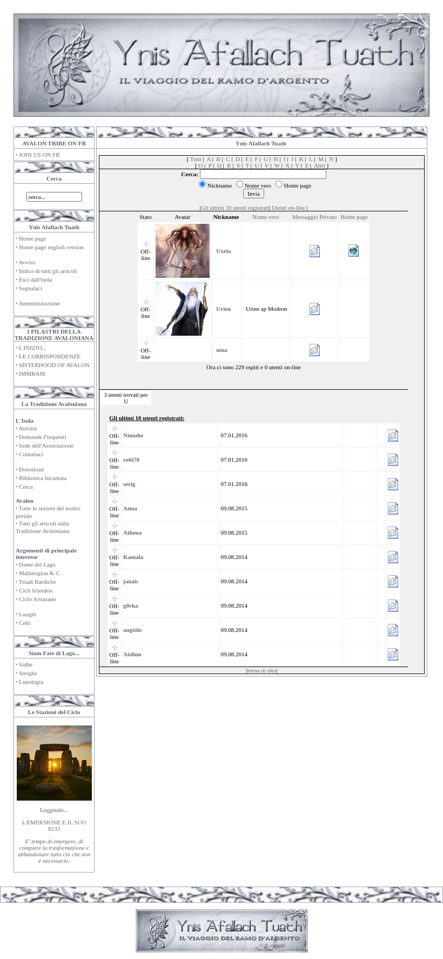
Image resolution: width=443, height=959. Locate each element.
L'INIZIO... (32, 347)
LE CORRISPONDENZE (49, 356)
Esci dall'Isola (35, 279)
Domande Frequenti (42, 437)
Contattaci (31, 454)
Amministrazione (38, 303)
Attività (27, 428)
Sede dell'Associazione (46, 445)
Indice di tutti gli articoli (48, 271)
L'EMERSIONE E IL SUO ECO (54, 825)
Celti (24, 623)
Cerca (26, 486)
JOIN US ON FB (39, 154)
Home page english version (51, 247)
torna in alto (261, 670)
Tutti (196, 159)
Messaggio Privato (314, 217)
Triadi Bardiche (37, 581)
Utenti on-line (288, 207)
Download (31, 469)
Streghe (28, 673)
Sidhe (25, 664)
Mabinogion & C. (40, 573)
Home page (32, 238)
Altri (319, 165)
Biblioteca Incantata (42, 478)
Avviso (26, 262)
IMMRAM (32, 373)
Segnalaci (30, 288)
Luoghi (27, 614)
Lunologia (31, 681)
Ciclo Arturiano (37, 599)
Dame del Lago (37, 564)
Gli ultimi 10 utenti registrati (235, 207)
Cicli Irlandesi (36, 590)
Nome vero (265, 217)
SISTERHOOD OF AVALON (54, 365)
